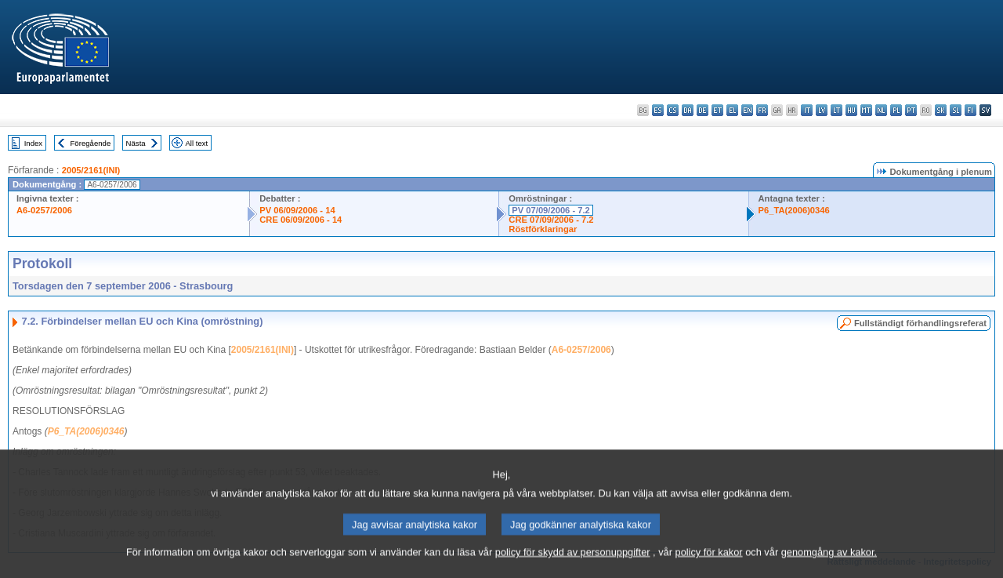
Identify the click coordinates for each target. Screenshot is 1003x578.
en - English (747, 110)
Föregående (91, 143)
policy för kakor (709, 567)
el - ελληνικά (732, 110)
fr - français (762, 110)
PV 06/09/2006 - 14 (297, 210)
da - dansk (687, 110)
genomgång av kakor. (829, 567)
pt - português (911, 110)
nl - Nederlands (881, 110)
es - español (658, 110)
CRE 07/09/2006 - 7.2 (551, 219)
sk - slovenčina (941, 110)
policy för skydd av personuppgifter (572, 567)
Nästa (136, 143)
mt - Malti (866, 110)
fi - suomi (970, 110)
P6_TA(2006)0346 (794, 210)
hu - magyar (851, 110)
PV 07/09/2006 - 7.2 (551, 210)
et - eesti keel (717, 110)
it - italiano (807, 110)
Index (33, 143)
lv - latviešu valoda (821, 110)
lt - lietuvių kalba (836, 110)
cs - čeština (673, 110)
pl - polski (896, 110)
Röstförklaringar (543, 229)
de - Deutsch (702, 110)
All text (196, 143)
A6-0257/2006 (44, 210)
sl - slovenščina (955, 110)
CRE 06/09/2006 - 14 (300, 219)
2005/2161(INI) (91, 170)
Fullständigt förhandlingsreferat (920, 323)
